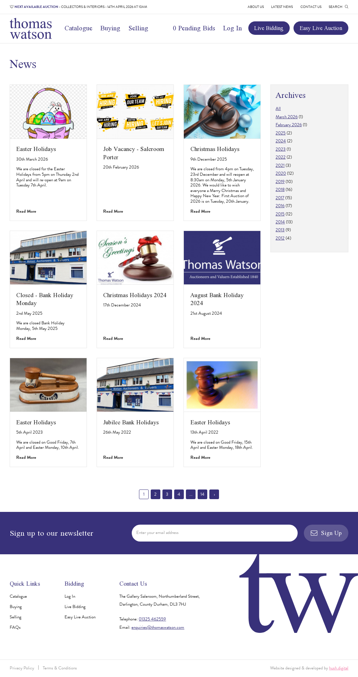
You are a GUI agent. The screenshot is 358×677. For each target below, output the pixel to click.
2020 (281, 173)
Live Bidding (269, 28)
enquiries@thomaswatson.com (157, 627)
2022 (281, 157)
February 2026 (289, 124)
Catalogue (78, 28)
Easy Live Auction (321, 28)
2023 (281, 149)
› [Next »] (214, 494)
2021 (280, 165)
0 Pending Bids (194, 28)
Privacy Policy (22, 668)
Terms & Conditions (60, 668)
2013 (280, 229)
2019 (280, 181)
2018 (280, 189)
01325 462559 (152, 619)
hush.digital (338, 668)
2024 (281, 141)
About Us (256, 6)
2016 (280, 205)
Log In (232, 28)
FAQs (15, 627)
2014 (280, 222)
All (278, 108)
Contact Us (310, 6)
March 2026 (287, 116)
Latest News (282, 6)
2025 (281, 133)
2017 (280, 197)
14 (202, 494)
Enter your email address (157, 532)
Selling (138, 28)
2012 (280, 238)
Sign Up (326, 533)
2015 (280, 214)
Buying (110, 28)
